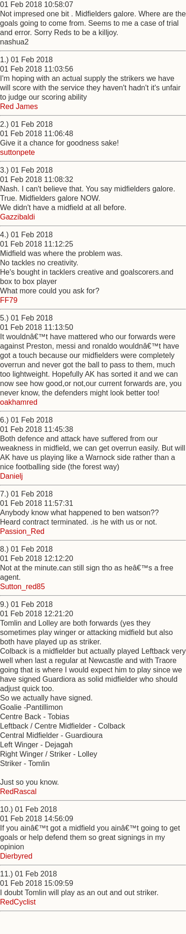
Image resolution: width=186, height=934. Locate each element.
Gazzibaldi (17, 217)
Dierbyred (16, 856)
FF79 (8, 300)
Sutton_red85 (22, 587)
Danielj (11, 476)
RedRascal (18, 791)
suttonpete (17, 152)
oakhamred (18, 402)
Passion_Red (22, 531)
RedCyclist (18, 902)
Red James (19, 106)
